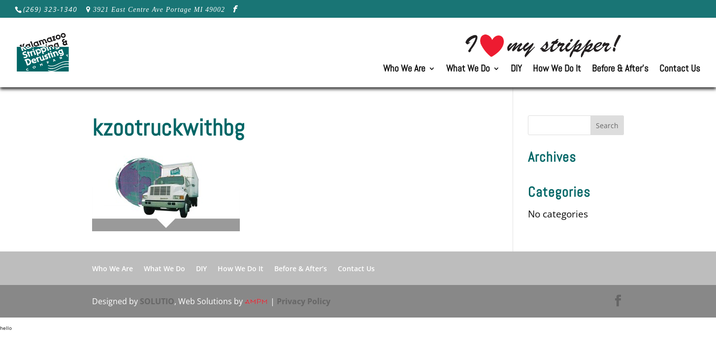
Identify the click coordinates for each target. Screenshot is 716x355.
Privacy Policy (303, 301)
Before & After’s (620, 69)
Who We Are (404, 69)
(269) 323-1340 (50, 9)
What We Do (468, 69)
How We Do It (557, 69)
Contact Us (679, 69)
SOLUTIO (157, 301)
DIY (516, 69)
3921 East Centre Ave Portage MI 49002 (159, 9)
